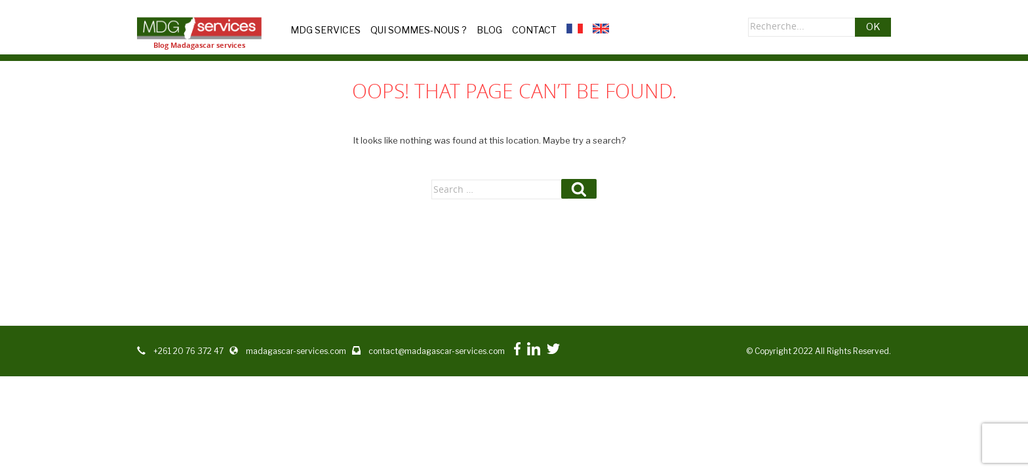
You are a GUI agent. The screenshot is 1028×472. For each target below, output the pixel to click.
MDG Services (325, 29)
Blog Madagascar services (199, 45)
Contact (534, 29)
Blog (489, 29)
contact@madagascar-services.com (436, 351)
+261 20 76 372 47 (188, 351)
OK (873, 27)
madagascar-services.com (296, 351)
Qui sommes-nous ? (418, 29)
